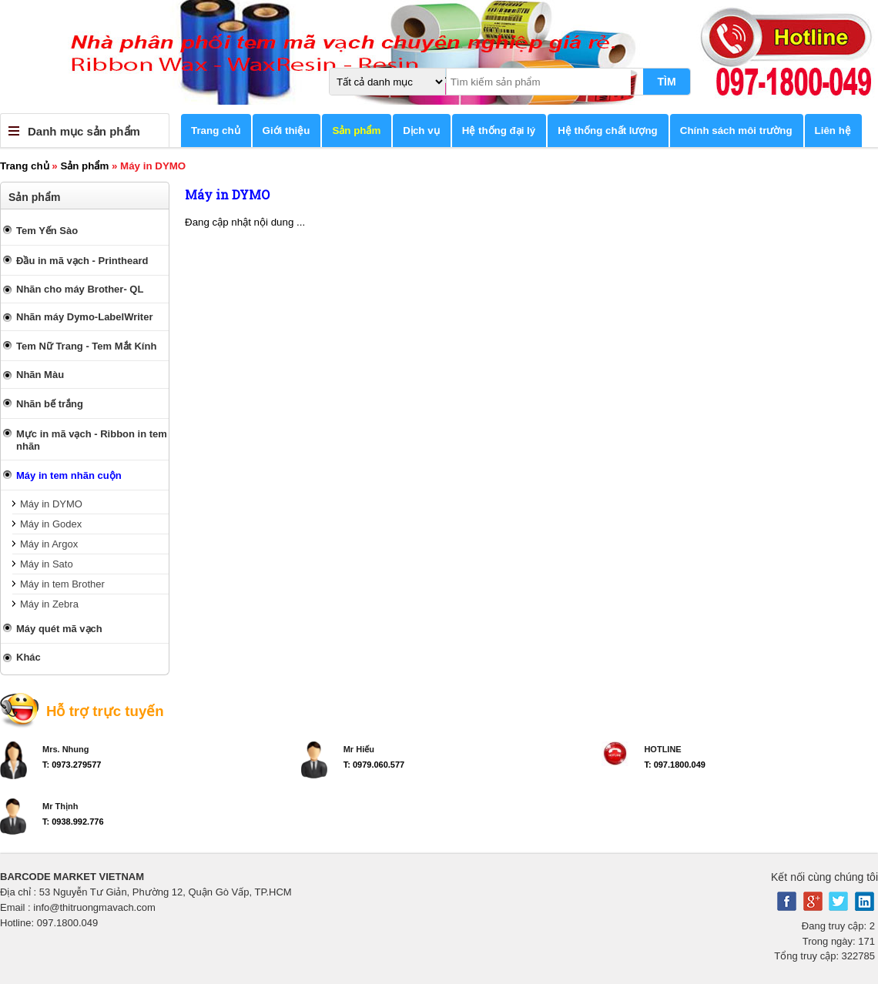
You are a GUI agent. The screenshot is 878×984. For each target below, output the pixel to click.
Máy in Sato (46, 564)
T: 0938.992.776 (73, 821)
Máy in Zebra (49, 604)
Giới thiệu (286, 130)
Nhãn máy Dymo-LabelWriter (84, 317)
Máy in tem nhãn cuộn (69, 475)
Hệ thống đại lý (499, 130)
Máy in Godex (51, 524)
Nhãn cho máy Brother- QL (79, 289)
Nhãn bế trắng (49, 404)
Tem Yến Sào (47, 230)
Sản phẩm (356, 130)
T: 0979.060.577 (374, 764)
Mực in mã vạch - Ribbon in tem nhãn (91, 440)
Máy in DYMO (51, 504)
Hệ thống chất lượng (608, 130)
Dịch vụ (421, 130)
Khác (28, 657)
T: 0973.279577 (71, 764)
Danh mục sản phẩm (84, 131)
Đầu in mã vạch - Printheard (82, 260)
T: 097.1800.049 (674, 764)
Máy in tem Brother (62, 584)
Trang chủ (215, 130)
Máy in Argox (49, 544)
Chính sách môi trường (736, 130)
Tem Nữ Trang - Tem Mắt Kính (86, 346)
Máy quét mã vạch (59, 628)
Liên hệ (833, 130)
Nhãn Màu (40, 374)
